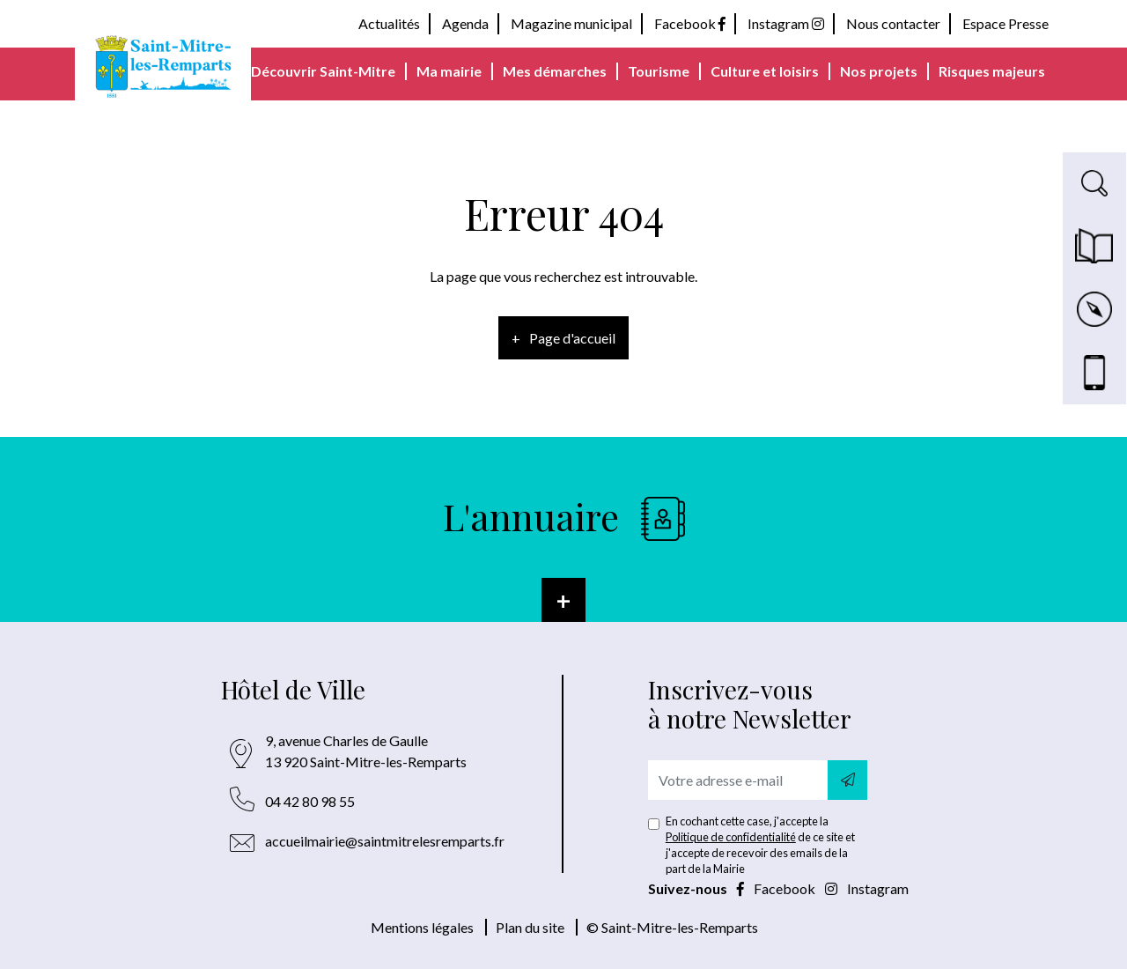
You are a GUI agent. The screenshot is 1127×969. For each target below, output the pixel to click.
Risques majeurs (992, 71)
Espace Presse (1005, 23)
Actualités (389, 23)
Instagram (786, 23)
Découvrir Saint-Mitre (323, 71)
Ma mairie (449, 71)
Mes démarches (555, 71)
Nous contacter (893, 23)
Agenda (465, 23)
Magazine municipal (571, 23)
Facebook (690, 23)
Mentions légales (422, 927)
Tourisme (658, 71)
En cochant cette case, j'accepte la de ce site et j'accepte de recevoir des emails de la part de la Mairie (760, 845)
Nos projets (878, 71)
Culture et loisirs (765, 71)
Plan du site (530, 927)
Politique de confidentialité (731, 837)
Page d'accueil (572, 337)
